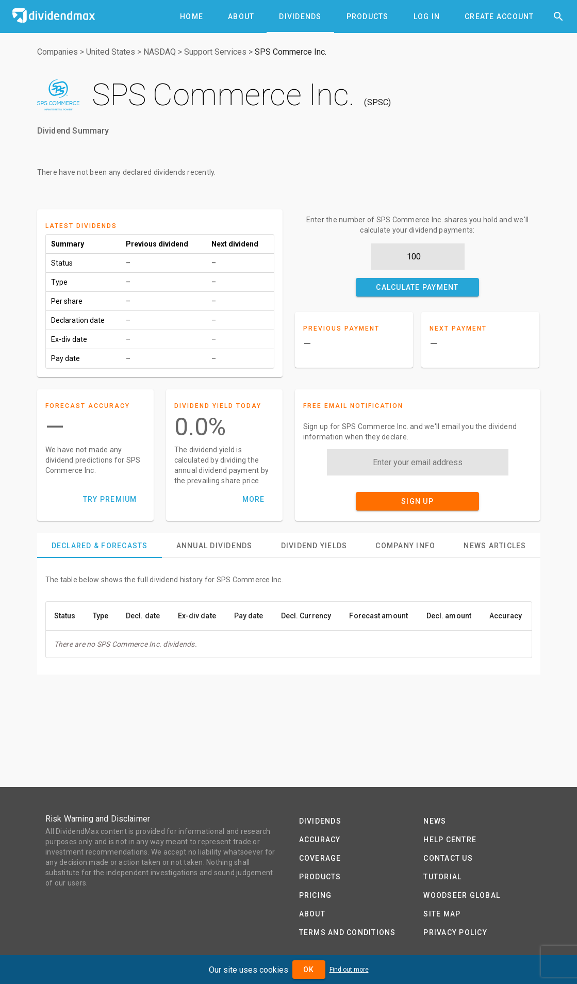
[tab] (192, 16)
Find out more (349, 969)
